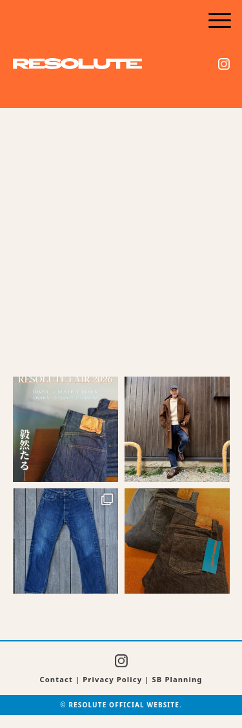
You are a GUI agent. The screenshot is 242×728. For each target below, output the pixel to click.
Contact (55, 679)
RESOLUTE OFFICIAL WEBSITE (123, 704)
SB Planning (177, 679)
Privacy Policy (112, 679)
